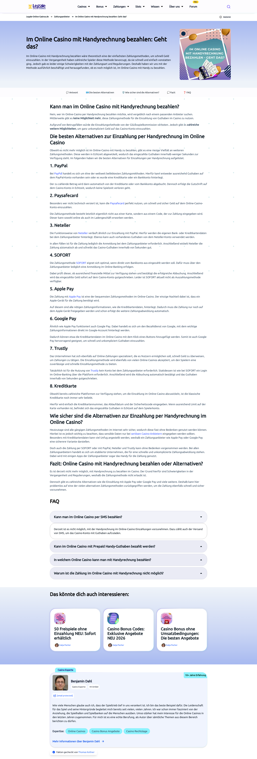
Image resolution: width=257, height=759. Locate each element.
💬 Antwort (72, 92)
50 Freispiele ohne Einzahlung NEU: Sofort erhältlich (75, 633)
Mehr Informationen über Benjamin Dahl (76, 741)
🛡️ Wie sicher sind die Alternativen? (140, 92)
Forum (193, 4)
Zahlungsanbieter (62, 17)
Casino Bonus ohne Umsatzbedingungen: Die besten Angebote (180, 633)
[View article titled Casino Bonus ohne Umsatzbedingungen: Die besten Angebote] (166, 618)
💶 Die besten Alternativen (100, 92)
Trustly (95, 370)
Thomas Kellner (86, 752)
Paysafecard (117, 203)
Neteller (83, 233)
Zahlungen (119, 6)
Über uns (174, 6)
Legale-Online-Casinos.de (37, 17)
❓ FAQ (187, 92)
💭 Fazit (171, 92)
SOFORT (81, 262)
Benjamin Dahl (81, 681)
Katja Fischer (65, 645)
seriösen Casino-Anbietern (146, 433)
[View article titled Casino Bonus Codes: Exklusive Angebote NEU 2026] (113, 618)
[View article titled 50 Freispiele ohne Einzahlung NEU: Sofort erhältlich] (60, 618)
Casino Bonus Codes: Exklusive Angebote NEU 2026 (125, 633)
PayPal (58, 173)
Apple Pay (75, 296)
